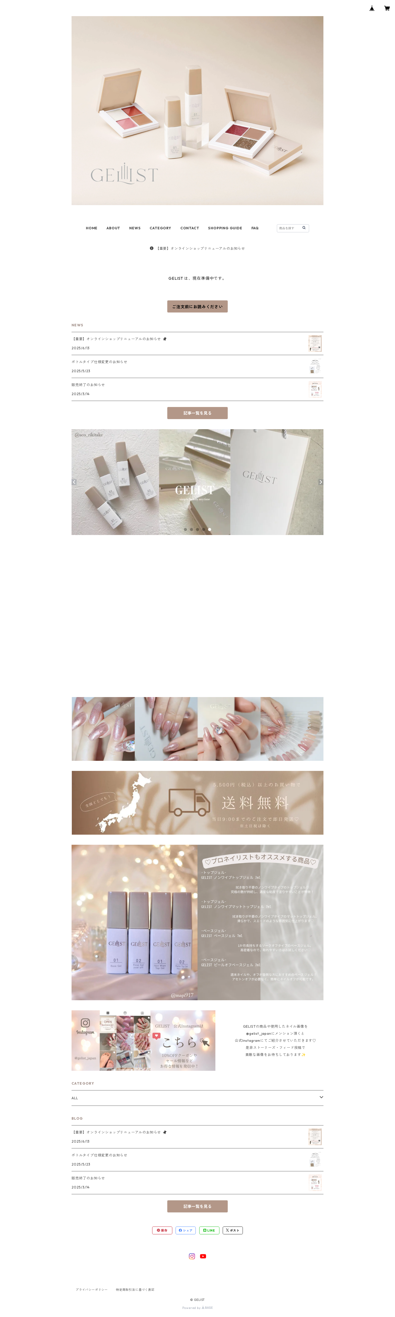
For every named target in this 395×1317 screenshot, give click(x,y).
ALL (75, 1098)
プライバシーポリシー (92, 1290)
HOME (91, 228)
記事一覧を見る (197, 413)
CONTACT (189, 228)
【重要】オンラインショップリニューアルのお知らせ (197, 248)
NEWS (135, 228)
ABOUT (113, 228)
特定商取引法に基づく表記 (135, 1290)
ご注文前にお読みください (197, 306)
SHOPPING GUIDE (225, 228)
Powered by (197, 1308)
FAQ (255, 228)
